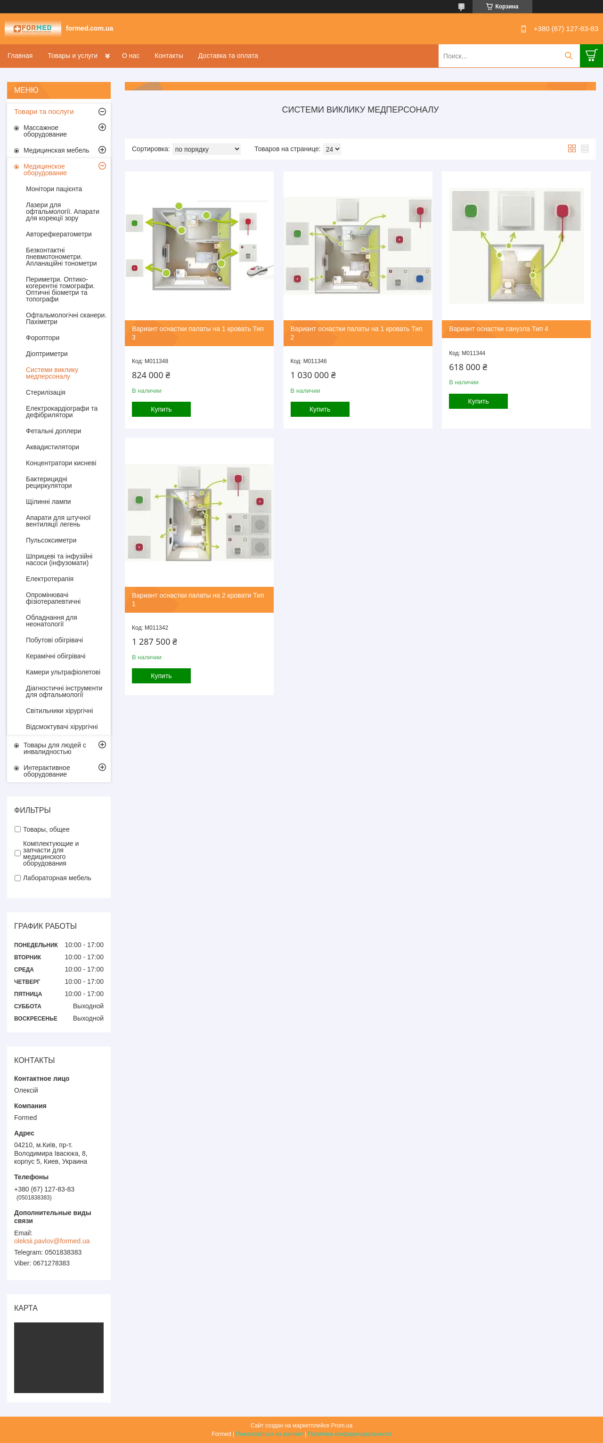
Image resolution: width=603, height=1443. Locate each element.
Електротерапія (49, 579)
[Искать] (568, 55)
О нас (130, 55)
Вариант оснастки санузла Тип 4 (498, 328)
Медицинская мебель (56, 150)
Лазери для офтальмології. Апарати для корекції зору (62, 211)
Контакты (169, 55)
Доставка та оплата (228, 55)
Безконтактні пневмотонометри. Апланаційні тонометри (61, 256)
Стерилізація (45, 392)
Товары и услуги (73, 55)
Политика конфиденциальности (349, 1434)
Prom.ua (341, 1425)
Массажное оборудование (45, 131)
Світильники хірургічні (59, 710)
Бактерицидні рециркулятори (49, 482)
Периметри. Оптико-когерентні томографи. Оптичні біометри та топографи (60, 289)
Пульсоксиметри (51, 540)
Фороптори (42, 337)
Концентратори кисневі (61, 463)
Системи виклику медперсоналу (52, 373)
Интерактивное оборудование (47, 771)
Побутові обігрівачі (54, 640)
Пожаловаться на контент (269, 1434)
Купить (161, 409)
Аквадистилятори (52, 447)
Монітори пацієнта (54, 189)
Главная (20, 55)
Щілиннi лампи (48, 501)
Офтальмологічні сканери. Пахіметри (66, 318)
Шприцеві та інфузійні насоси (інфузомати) (59, 559)
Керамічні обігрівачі (55, 656)
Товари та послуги (44, 111)
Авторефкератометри (59, 234)
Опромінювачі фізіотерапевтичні (53, 598)
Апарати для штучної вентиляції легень (58, 521)
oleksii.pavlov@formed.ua (52, 1241)
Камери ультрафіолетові (63, 672)
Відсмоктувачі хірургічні (62, 726)
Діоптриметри (47, 353)
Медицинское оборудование (45, 169)
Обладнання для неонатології (51, 621)
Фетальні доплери (53, 431)
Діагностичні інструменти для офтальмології (64, 691)
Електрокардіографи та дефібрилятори (62, 412)
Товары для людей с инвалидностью (55, 748)
